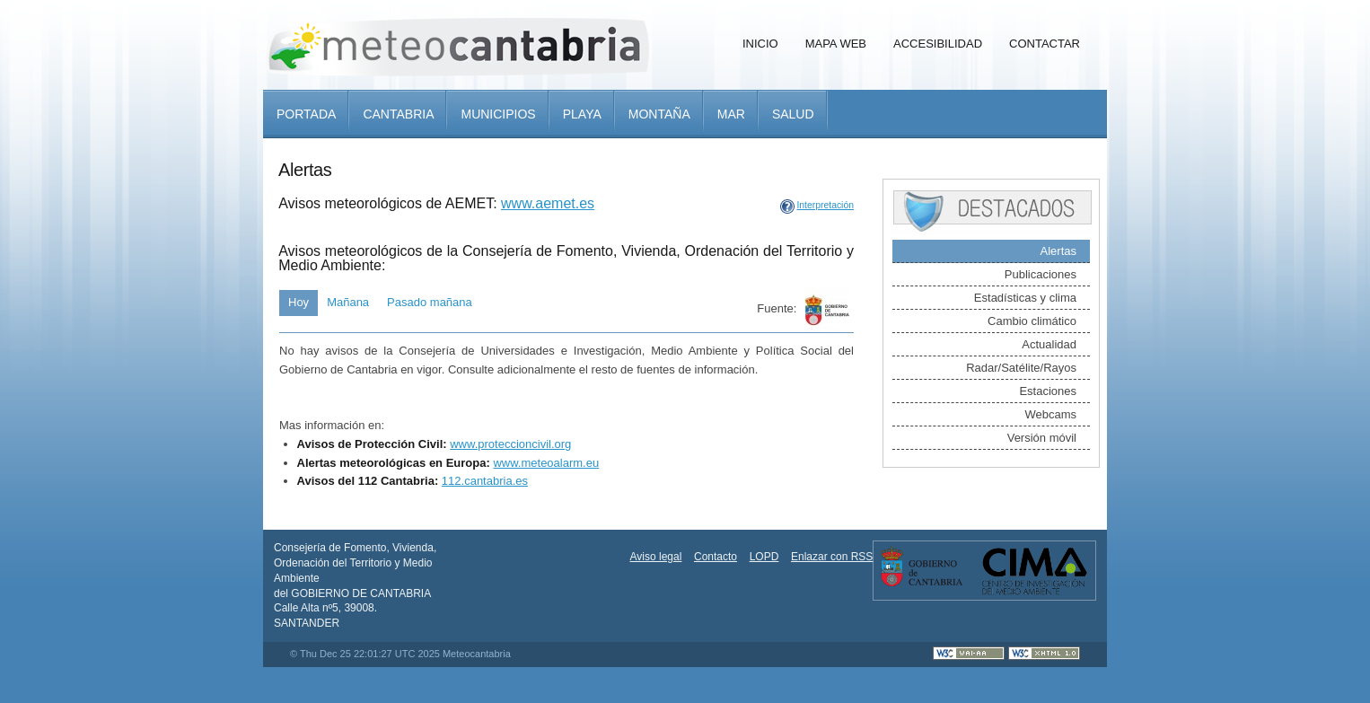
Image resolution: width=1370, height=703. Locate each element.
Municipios (498, 114)
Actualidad (1049, 344)
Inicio (760, 43)
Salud (793, 114)
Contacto (715, 556)
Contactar (1044, 43)
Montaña (659, 114)
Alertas (1058, 251)
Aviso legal (656, 556)
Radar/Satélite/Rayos (1021, 367)
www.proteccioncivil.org (510, 444)
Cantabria (398, 114)
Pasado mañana (429, 302)
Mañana (348, 302)
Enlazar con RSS (832, 556)
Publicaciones (1040, 274)
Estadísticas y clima (1025, 297)
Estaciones (1047, 391)
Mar (731, 114)
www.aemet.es (547, 203)
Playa (582, 114)
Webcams (1050, 414)
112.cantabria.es (485, 481)
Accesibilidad (937, 43)
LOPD (764, 556)
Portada (306, 114)
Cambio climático (1032, 321)
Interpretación (825, 205)
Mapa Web (835, 43)
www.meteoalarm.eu (546, 463)
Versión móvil (1041, 437)
